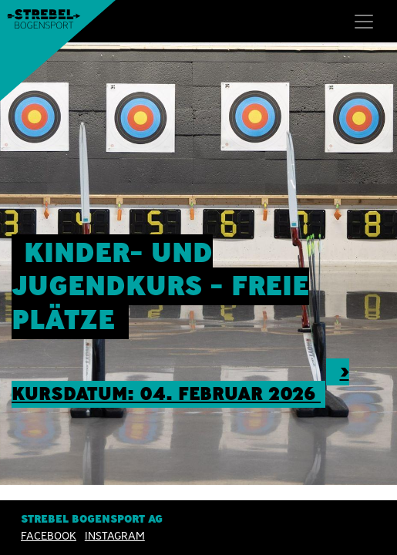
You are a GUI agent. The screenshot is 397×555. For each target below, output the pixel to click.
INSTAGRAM (115, 536)
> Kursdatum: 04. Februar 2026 (180, 382)
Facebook (48, 536)
